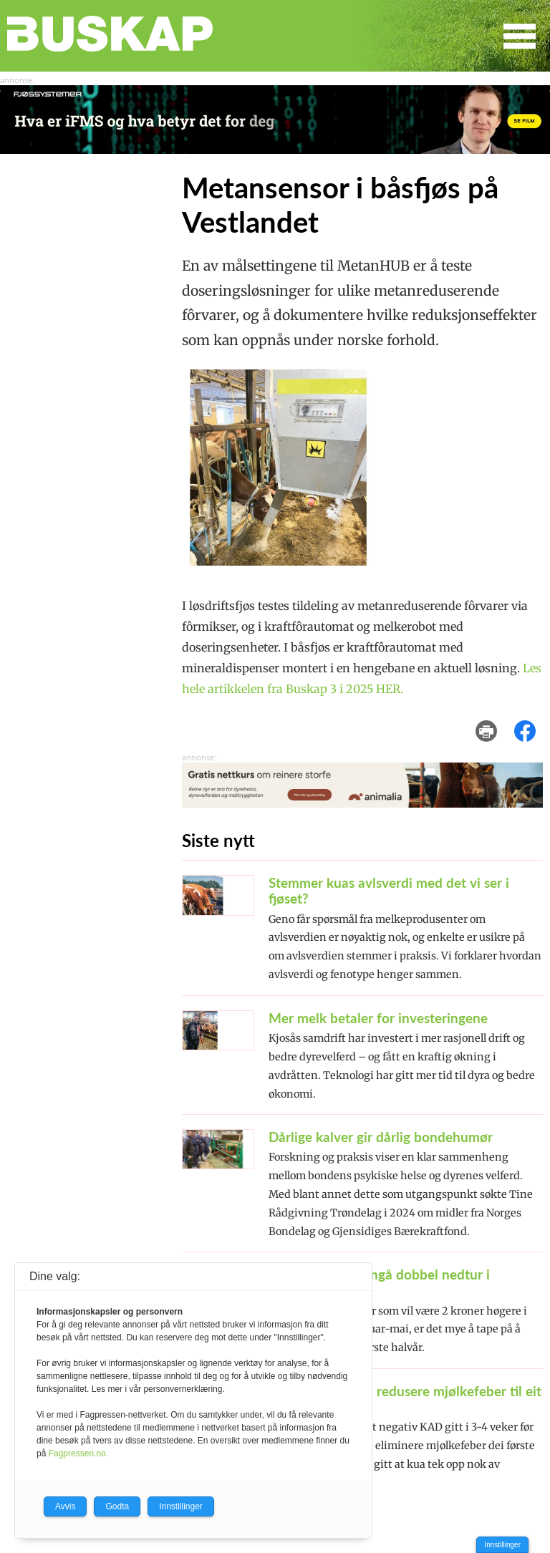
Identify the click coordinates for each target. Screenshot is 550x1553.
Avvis (65, 1506)
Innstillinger (502, 1545)
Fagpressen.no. (78, 1453)
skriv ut (496, 720)
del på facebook (532, 720)
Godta (117, 1506)
